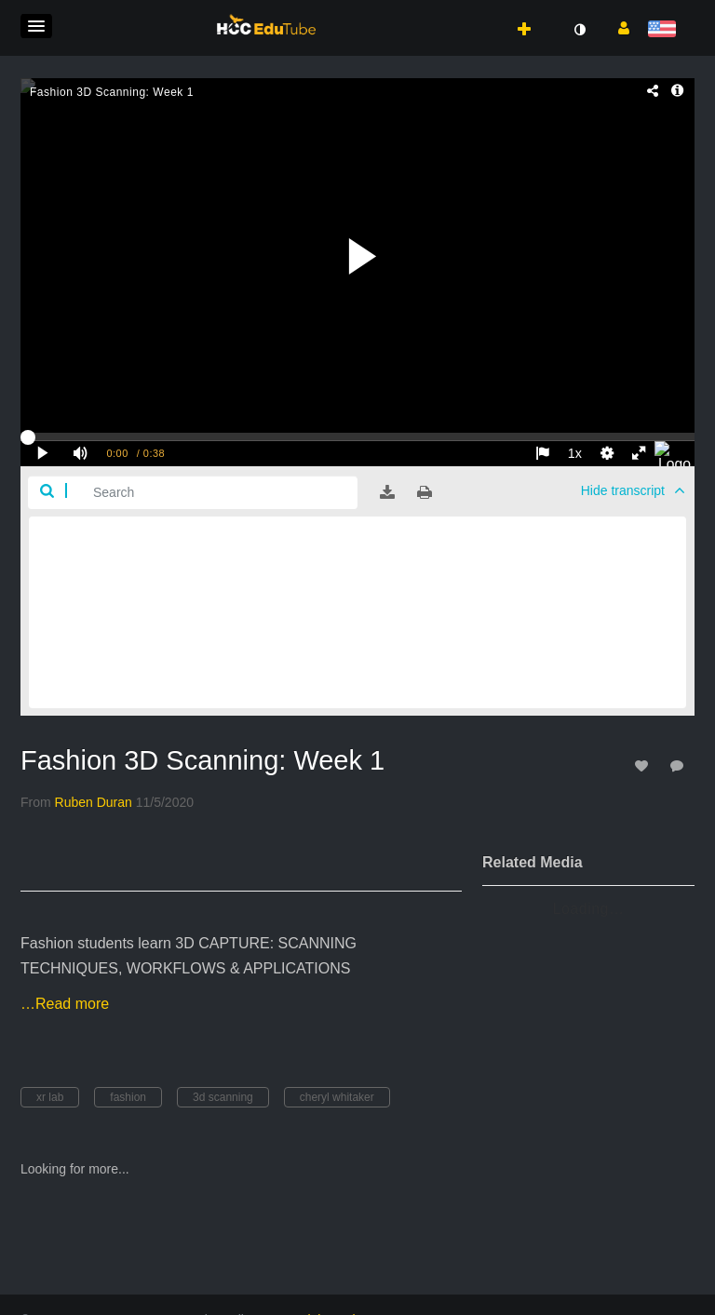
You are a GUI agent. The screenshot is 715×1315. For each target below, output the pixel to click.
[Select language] (665, 30)
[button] (36, 26)
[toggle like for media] (644, 765)
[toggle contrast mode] (579, 30)
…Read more (64, 1004)
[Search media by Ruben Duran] (93, 802)
